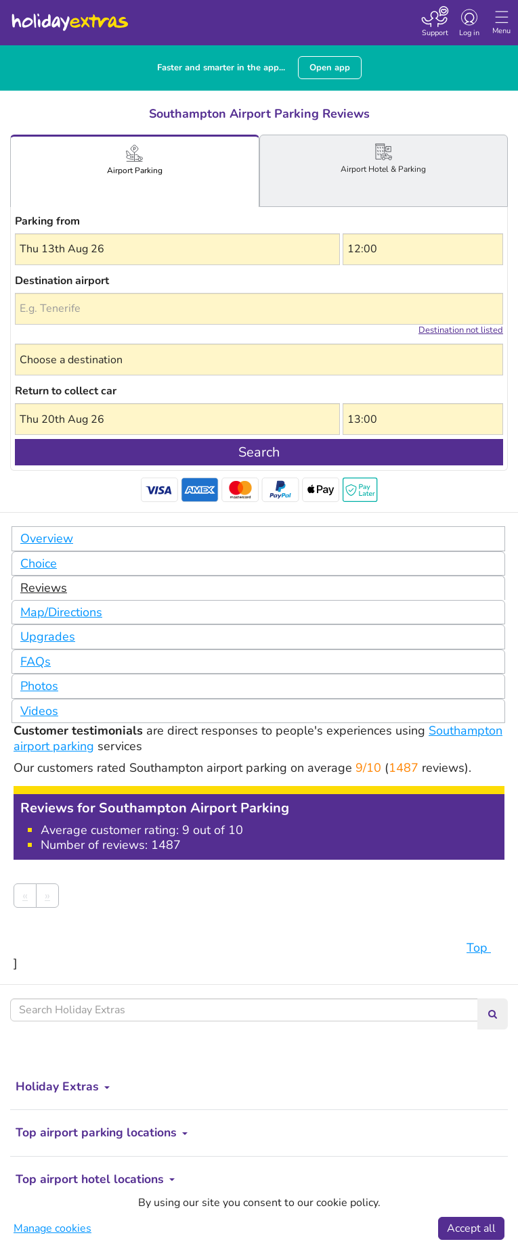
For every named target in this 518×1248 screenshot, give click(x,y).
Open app (329, 68)
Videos (39, 711)
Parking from (47, 221)
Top (485, 948)
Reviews (43, 588)
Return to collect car (65, 391)
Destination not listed (460, 330)
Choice (38, 563)
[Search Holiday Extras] (244, 1009)
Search (259, 452)
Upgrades (47, 636)
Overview (46, 538)
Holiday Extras (69, 16)
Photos (39, 686)
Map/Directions (61, 612)
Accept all (471, 1228)
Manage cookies (52, 1228)
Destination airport (62, 280)
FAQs (35, 661)
